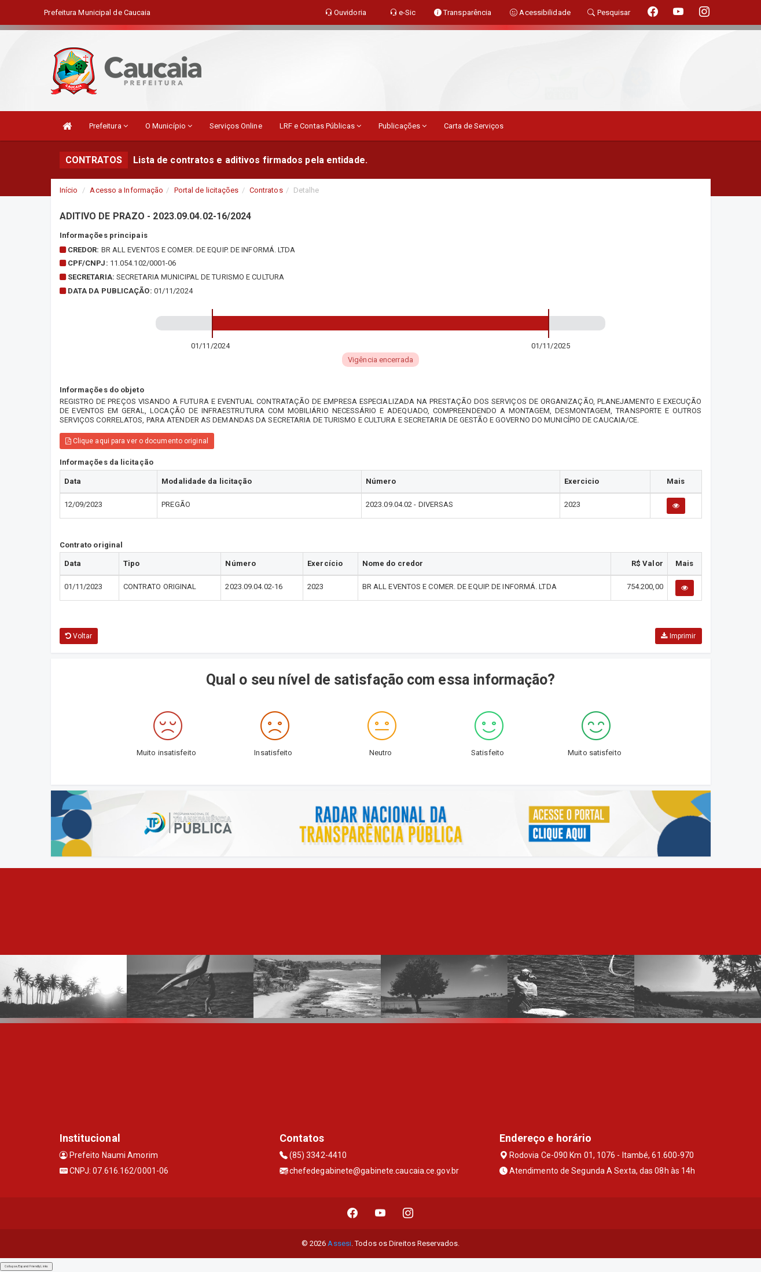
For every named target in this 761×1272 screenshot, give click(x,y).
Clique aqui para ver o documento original (136, 441)
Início (69, 190)
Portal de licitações (206, 190)
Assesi (339, 1243)
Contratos (266, 190)
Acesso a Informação (126, 190)
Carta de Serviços (473, 126)
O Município (168, 126)
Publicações (402, 126)
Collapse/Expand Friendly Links (26, 1266)
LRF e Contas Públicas (320, 126)
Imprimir (678, 636)
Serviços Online (235, 126)
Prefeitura (108, 126)
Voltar (79, 636)
